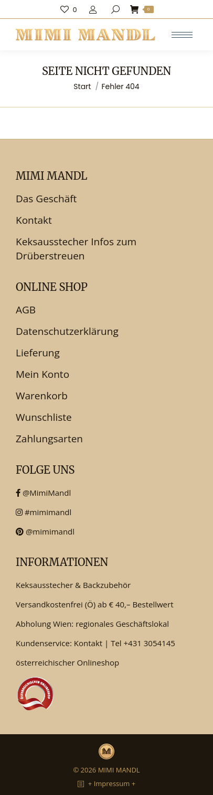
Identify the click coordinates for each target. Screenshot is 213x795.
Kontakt (34, 220)
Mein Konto (42, 374)
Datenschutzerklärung (67, 331)
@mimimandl (45, 531)
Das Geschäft (46, 198)
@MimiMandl (43, 492)
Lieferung (38, 353)
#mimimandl (43, 512)
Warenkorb (42, 395)
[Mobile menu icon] (182, 35)
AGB (26, 310)
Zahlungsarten (49, 438)
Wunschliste (44, 417)
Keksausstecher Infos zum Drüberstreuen (76, 249)
